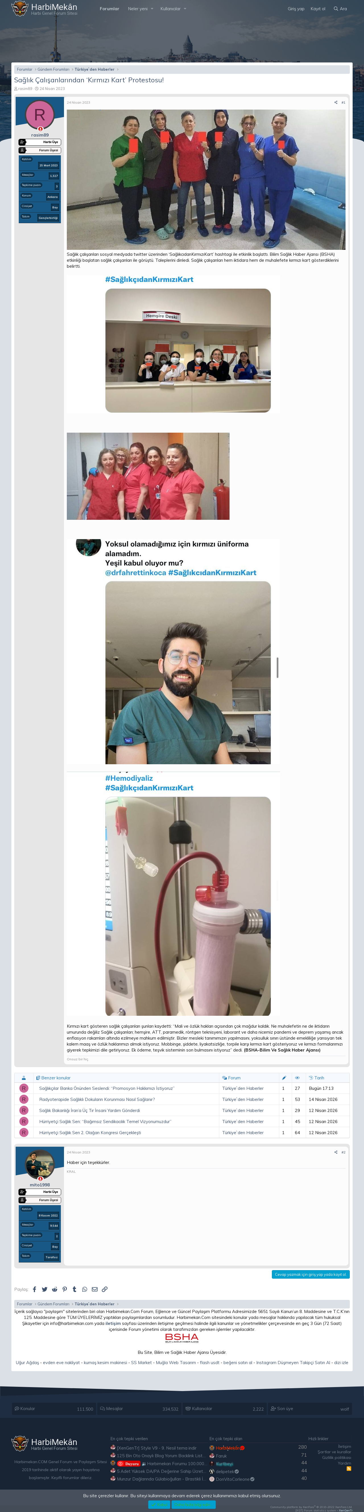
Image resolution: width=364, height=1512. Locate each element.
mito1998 (40, 1185)
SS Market (141, 1362)
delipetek (227, 1471)
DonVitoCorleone (235, 1479)
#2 (344, 1152)
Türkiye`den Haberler (243, 1088)
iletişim (113, 1323)
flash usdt (210, 1362)
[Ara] (340, 8)
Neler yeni (138, 8)
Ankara (52, 196)
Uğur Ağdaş (27, 1362)
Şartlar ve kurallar (334, 1451)
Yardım (344, 1463)
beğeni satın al (238, 1362)
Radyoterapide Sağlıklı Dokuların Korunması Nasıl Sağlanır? (97, 1099)
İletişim (344, 1446)
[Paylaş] (336, 102)
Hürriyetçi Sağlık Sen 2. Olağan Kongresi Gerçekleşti (90, 1132)
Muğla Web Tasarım (176, 1362)
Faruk (221, 1456)
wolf (344, 1409)
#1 (344, 102)
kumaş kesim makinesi (105, 1362)
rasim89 (25, 88)
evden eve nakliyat (61, 1362)
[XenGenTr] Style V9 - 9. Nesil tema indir (157, 1448)
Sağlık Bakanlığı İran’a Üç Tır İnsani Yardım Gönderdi (89, 1110)
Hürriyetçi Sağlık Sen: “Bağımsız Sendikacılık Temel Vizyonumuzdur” (105, 1121)
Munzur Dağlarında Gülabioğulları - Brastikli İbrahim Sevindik (175, 1479)
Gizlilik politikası (336, 1457)
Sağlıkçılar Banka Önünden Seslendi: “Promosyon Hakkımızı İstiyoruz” (107, 1088)
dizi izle (341, 1362)
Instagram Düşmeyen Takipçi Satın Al (293, 1362)
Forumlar (109, 8)
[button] (152, 8)
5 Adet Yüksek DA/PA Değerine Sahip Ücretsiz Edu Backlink (175, 1471)
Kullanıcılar (170, 8)
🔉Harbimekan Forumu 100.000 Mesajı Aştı (172, 1463)
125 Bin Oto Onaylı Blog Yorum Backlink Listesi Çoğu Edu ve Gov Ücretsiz (188, 1455)
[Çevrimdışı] (40, 129)
